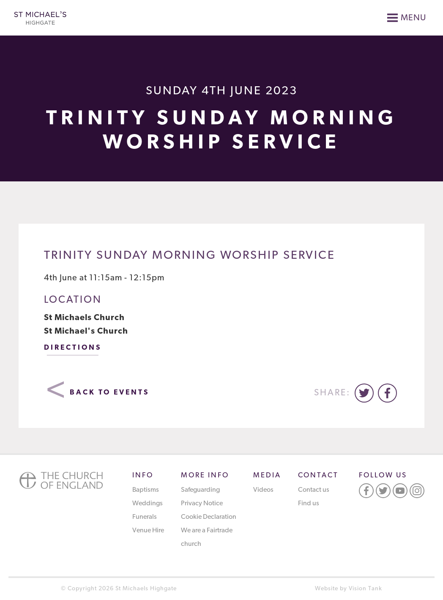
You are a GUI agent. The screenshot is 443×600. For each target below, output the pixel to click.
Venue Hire (148, 530)
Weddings (147, 503)
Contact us (313, 490)
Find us (308, 503)
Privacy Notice (202, 503)
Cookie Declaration (208, 517)
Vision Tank (365, 589)
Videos (263, 490)
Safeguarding (200, 490)
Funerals (144, 517)
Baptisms (145, 490)
